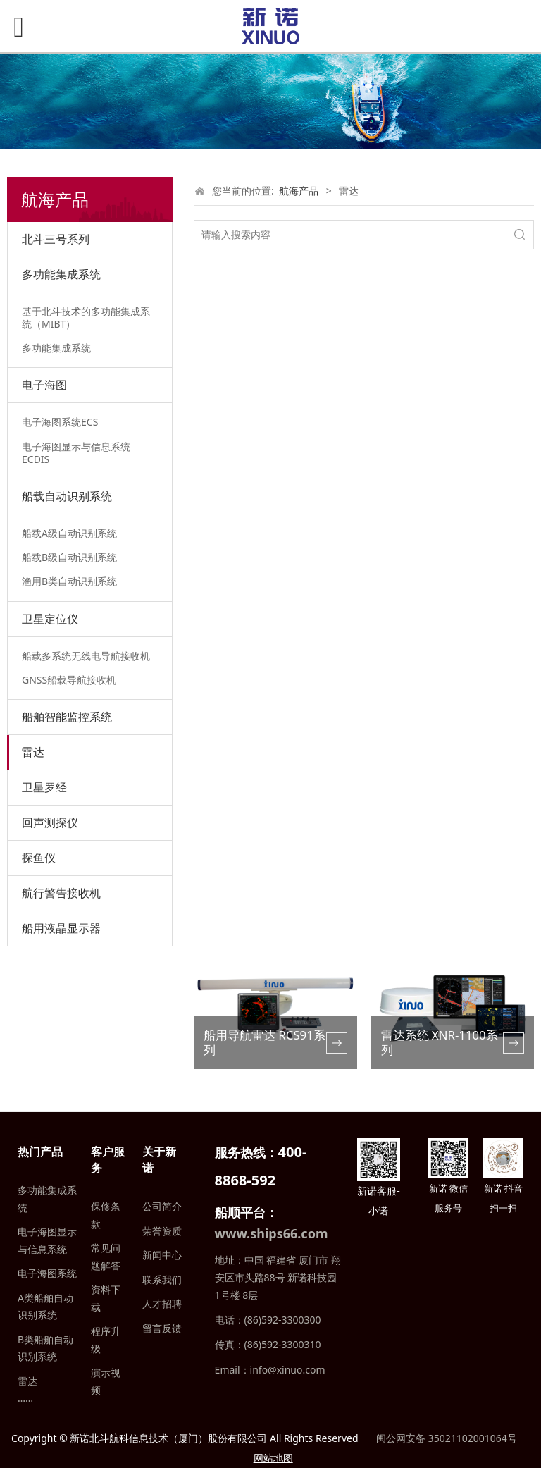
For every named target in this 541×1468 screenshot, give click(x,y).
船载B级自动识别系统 (69, 557)
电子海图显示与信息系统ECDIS (76, 453)
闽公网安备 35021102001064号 (444, 1438)
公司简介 (162, 1206)
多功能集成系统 (61, 274)
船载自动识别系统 (67, 496)
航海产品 (298, 190)
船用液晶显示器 (61, 928)
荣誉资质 (162, 1231)
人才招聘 (162, 1303)
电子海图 (44, 385)
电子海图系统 (47, 1273)
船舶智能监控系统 (67, 716)
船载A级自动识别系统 (69, 533)
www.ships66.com (271, 1233)
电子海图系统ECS (60, 421)
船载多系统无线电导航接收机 (86, 655)
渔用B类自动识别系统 (69, 581)
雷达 (33, 752)
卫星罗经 (44, 787)
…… (25, 1398)
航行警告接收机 (61, 893)
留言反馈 (162, 1328)
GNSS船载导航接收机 (69, 679)
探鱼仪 (39, 857)
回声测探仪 (50, 822)
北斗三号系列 (55, 239)
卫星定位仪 (50, 619)
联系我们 (162, 1279)
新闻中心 (162, 1255)
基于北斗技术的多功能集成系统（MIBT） (86, 317)
